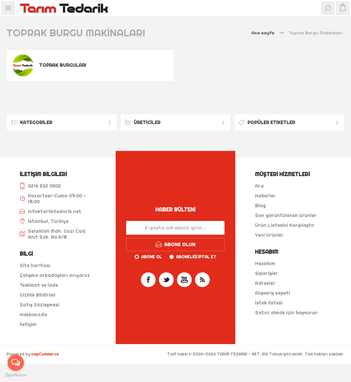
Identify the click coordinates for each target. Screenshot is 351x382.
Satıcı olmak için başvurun (286, 313)
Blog (260, 206)
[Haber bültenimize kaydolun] (175, 228)
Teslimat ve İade (39, 285)
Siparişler (266, 273)
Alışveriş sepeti (272, 293)
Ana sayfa (262, 32)
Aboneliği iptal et (196, 256)
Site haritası (35, 265)
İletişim (28, 324)
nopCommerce (45, 354)
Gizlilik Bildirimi (37, 295)
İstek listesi (269, 303)
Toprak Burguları (62, 65)
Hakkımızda (33, 315)
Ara (259, 186)
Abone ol (151, 256)
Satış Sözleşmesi (39, 305)
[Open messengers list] (16, 363)
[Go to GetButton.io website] (15, 375)
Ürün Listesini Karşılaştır (285, 225)
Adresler (265, 283)
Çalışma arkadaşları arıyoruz (55, 275)
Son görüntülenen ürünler (286, 215)
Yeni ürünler (269, 235)
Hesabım (265, 263)
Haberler (265, 196)
